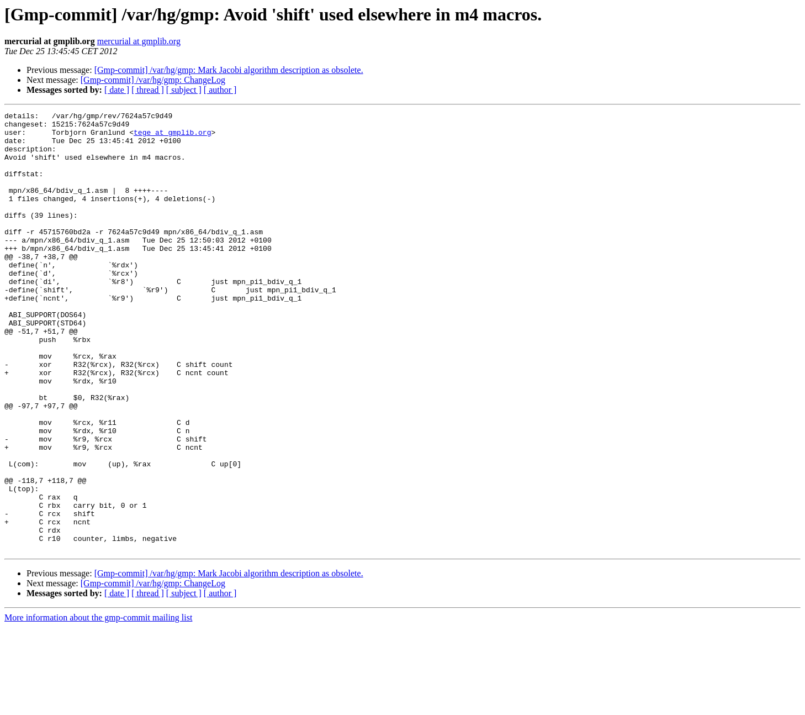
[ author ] (220, 89)
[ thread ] (147, 89)
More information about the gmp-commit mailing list (98, 705)
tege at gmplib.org (172, 137)
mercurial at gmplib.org (139, 41)
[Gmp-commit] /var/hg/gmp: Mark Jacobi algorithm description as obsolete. (228, 70)
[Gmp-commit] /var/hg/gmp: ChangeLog (153, 80)
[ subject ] (184, 89)
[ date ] (116, 89)
